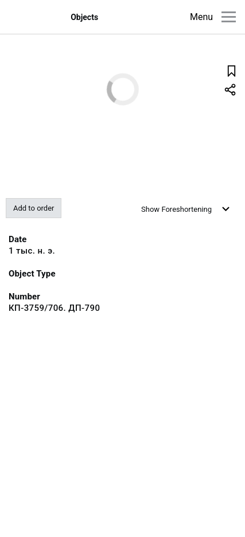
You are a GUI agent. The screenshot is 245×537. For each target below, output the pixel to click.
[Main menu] (229, 17)
